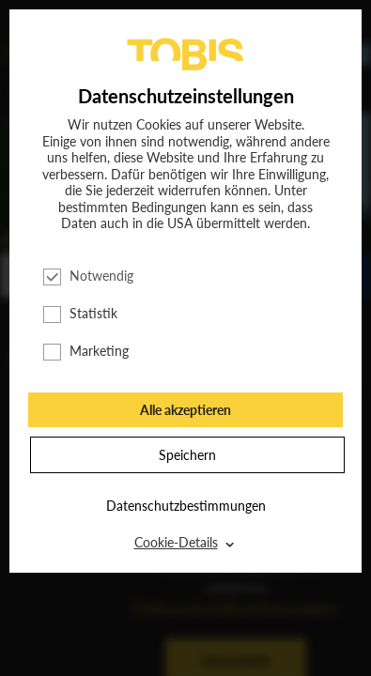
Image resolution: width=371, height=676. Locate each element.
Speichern (187, 455)
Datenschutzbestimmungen (186, 506)
